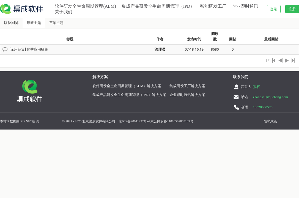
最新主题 (34, 23)
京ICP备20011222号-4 (134, 121)
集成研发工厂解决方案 (187, 86)
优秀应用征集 (37, 49)
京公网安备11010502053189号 (171, 121)
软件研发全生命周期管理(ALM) (85, 6)
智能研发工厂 (213, 6)
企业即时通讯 (245, 6)
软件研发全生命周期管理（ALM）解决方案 (126, 86)
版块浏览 (11, 23)
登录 (273, 9)
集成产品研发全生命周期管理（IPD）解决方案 (129, 95)
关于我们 (63, 11)
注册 (292, 9)
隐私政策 (270, 121)
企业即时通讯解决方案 (187, 95)
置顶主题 (56, 23)
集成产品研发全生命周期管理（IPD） (158, 6)
